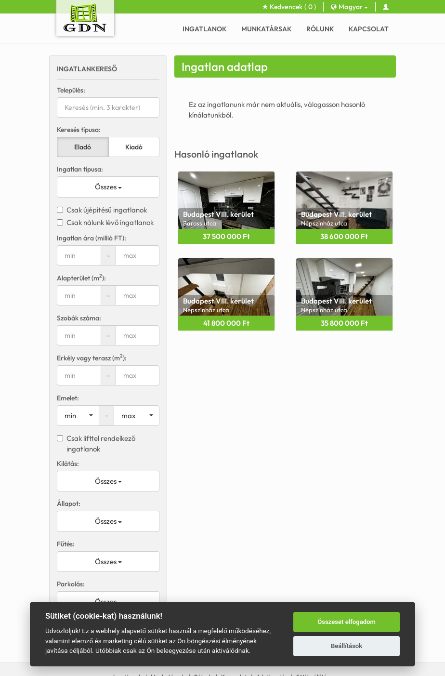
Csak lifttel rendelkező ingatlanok (96, 443)
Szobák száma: (79, 318)
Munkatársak (266, 29)
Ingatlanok (205, 29)
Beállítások (346, 645)
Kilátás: (68, 463)
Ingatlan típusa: (80, 169)
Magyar (349, 6)
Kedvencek (289, 6)
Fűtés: (66, 544)
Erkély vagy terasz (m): (92, 357)
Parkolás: (71, 584)
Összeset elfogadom (346, 621)
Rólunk (320, 29)
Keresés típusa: (79, 129)
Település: (71, 90)
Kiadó (134, 147)
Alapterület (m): (81, 277)
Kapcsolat (369, 29)
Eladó (82, 147)
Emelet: (68, 398)
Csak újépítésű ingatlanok (102, 209)
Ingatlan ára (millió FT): (91, 238)
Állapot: (68, 503)
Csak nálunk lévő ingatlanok (105, 222)
